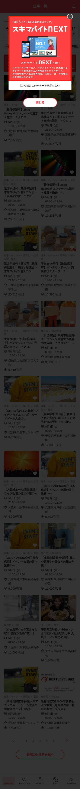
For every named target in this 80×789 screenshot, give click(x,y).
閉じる (40, 102)
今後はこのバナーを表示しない (42, 85)
